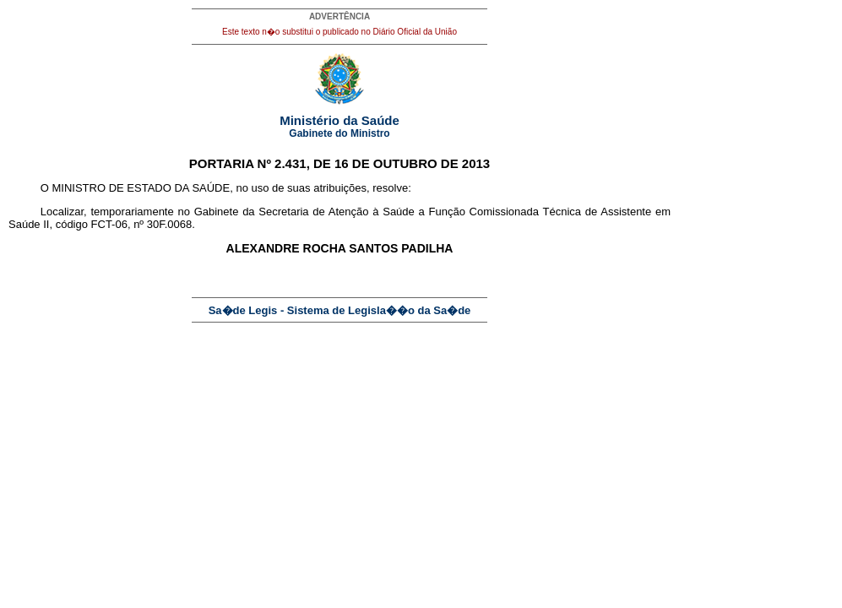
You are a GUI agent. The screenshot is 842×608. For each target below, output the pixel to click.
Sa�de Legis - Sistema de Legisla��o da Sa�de (340, 310)
